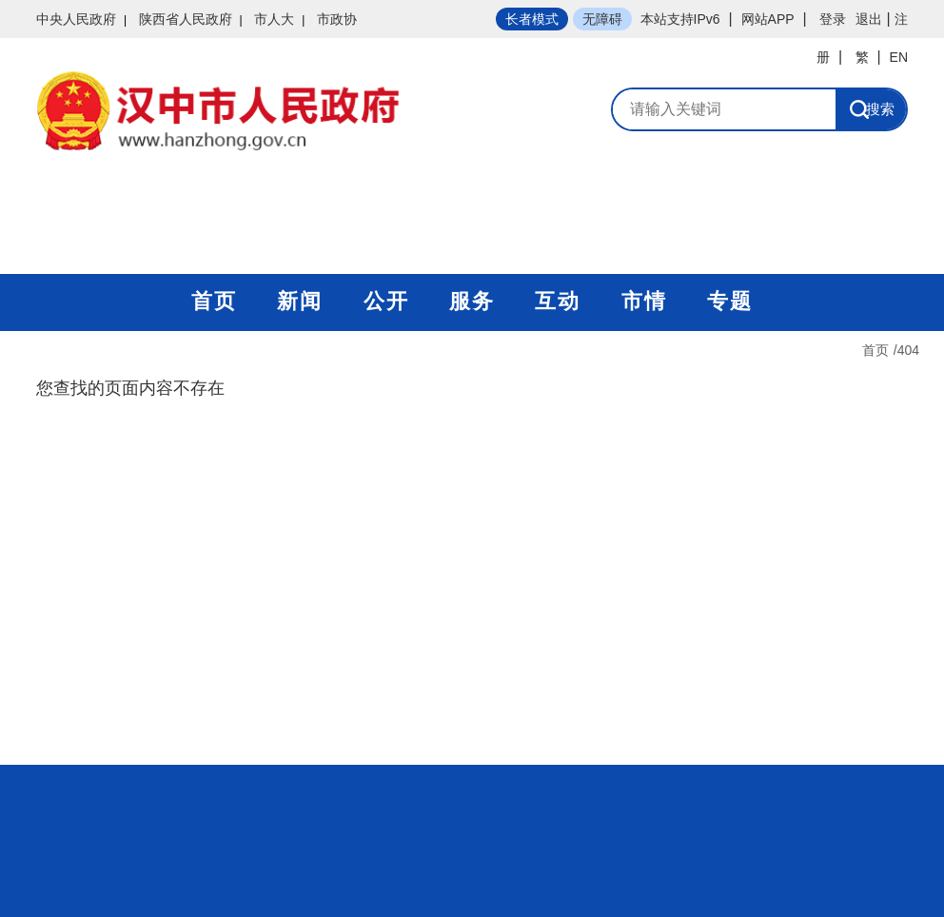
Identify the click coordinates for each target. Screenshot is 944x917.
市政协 (337, 19)
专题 (730, 301)
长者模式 (532, 19)
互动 (557, 301)
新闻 (300, 301)
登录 (832, 19)
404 (908, 350)
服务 (472, 301)
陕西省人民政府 (185, 19)
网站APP (768, 19)
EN (899, 57)
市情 (644, 301)
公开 (386, 301)
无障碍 (602, 19)
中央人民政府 (76, 19)
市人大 (274, 19)
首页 (214, 301)
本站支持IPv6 (680, 19)
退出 (869, 19)
